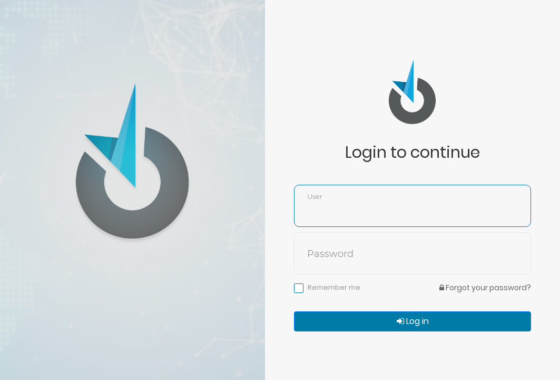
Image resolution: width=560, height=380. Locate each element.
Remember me (334, 287)
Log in (413, 321)
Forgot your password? (485, 287)
